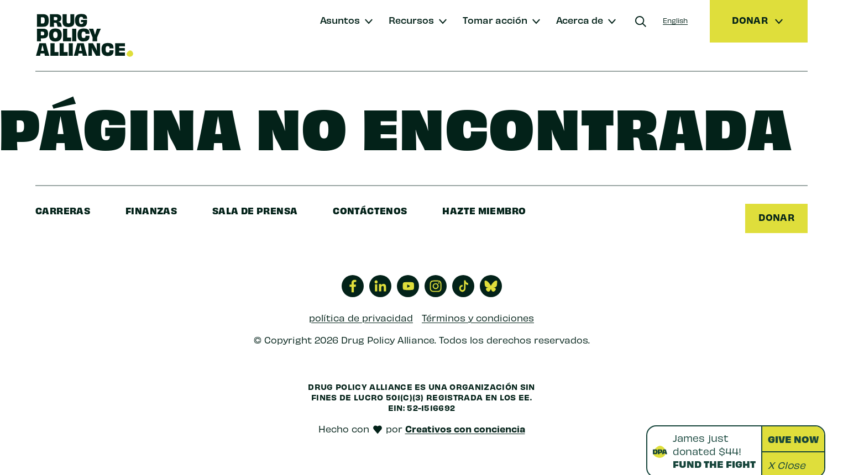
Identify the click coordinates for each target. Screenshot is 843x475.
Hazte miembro (484, 210)
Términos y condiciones (478, 317)
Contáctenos (370, 210)
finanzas (151, 210)
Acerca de (579, 19)
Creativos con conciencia (465, 429)
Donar (776, 217)
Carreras (62, 210)
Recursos (411, 19)
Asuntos (340, 19)
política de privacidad (361, 317)
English (675, 20)
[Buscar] (641, 21)
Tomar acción (495, 19)
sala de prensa (254, 210)
